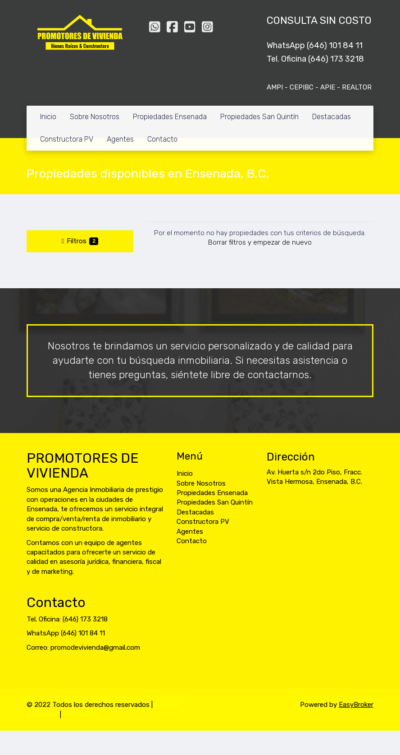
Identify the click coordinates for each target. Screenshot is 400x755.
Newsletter (82, 714)
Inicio (48, 116)
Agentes (120, 139)
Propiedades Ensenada (170, 116)
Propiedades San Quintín (259, 116)
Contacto (162, 139)
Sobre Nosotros (94, 116)
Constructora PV (66, 139)
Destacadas (331, 116)
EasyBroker (356, 705)
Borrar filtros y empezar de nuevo (260, 242)
